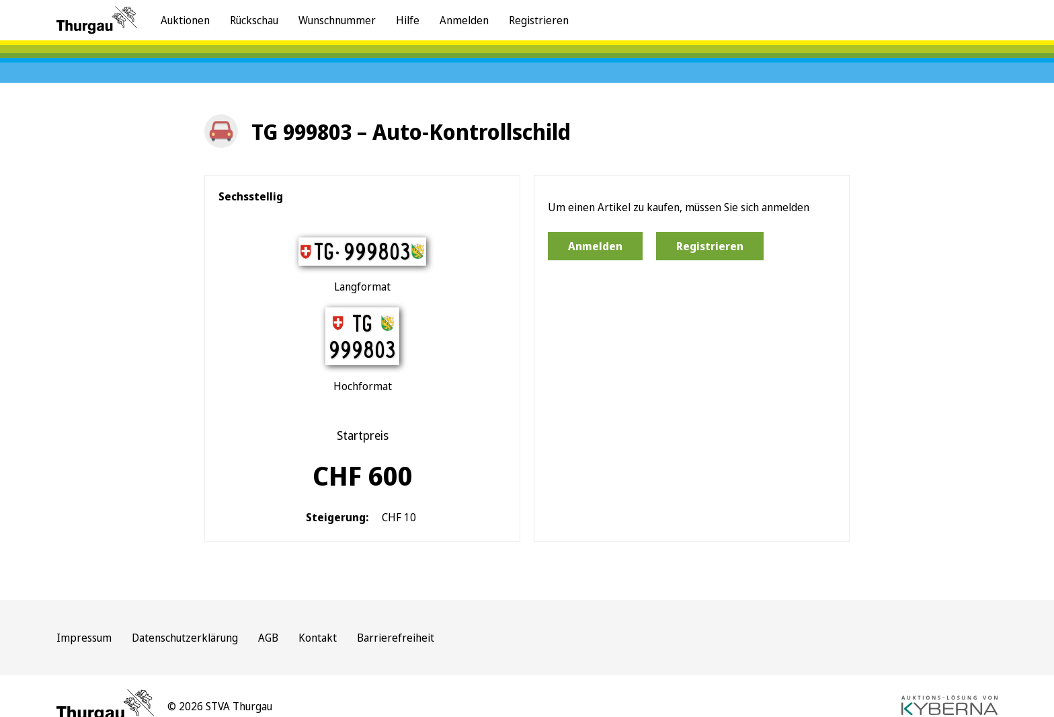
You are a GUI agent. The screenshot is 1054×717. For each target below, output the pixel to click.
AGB (268, 637)
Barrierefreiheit (395, 637)
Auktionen (185, 20)
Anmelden (464, 20)
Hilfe (407, 20)
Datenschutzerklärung (185, 637)
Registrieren (539, 20)
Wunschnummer (337, 20)
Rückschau (254, 20)
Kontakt (317, 637)
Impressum (84, 637)
